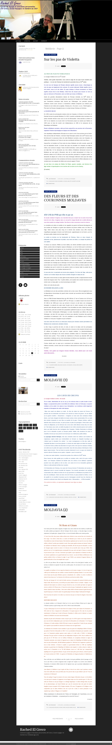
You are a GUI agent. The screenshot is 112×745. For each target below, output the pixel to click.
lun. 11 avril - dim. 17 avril (24, 318)
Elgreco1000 (21, 471)
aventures (29, 428)
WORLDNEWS (22, 509)
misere (71, 707)
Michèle (21, 202)
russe (74, 707)
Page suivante (79, 718)
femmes (21, 431)
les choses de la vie (24, 270)
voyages (65, 181)
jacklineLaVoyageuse (23, 494)
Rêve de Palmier (22, 504)
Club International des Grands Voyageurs (28, 454)
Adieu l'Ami (22, 128)
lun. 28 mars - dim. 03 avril (25, 320)
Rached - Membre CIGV (24, 452)
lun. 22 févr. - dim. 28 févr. (24, 328)
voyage (74, 365)
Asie (21, 250)
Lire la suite (29, 49)
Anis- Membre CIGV (23, 465)
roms (64, 707)
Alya (20, 221)
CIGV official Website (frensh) (25, 456)
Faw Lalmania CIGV (23, 463)
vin (55, 497)
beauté (69, 181)
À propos (27, 41)
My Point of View (24, 274)
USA (31, 425)
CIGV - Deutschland (23, 459)
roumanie (60, 181)
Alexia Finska (21, 481)
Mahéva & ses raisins (23, 506)
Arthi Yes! (21, 482)
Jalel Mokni (22, 230)
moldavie (51, 181)
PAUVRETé (51, 365)
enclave (62, 497)
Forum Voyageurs (23, 500)
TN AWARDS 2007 (22, 511)
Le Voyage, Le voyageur (25, 268)
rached (20, 194)
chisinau (66, 497)
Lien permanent (51, 178)
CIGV (21, 254)
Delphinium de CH (23, 479)
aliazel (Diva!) (21, 498)
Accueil (18, 41)
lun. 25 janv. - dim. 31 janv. (24, 332)
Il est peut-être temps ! (25, 137)
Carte (20, 363)
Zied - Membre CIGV (23, 469)
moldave (56, 707)
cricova (70, 497)
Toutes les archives (25, 334)
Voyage (22, 277)
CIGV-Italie (21, 467)
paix (25, 428)
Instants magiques (23, 475)
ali (19, 184)
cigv (36, 428)
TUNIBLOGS (21, 488)
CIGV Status (23, 256)
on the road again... (23, 486)
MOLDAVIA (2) (56, 510)
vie (33, 428)
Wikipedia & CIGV (22, 477)
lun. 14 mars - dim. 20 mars (25, 324)
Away (20, 212)
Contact (44, 41)
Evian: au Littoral (22, 496)
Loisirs (21, 272)
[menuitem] (19, 41)
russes (64, 365)
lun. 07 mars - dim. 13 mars (25, 326)
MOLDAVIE (60, 365)
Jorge (20, 492)
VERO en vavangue (23, 484)
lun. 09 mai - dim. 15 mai (24, 316)
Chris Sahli (21, 174)
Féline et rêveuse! (22, 490)
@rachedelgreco (22, 441)
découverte (79, 365)
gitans (60, 707)
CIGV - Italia (21, 461)
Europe (22, 261)
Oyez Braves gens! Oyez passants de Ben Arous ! (28, 194)
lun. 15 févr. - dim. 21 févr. (24, 330)
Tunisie (20, 425)
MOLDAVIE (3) (56, 380)
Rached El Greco (33, 729)
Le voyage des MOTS (25, 265)
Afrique (22, 247)
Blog (21, 252)
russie (55, 181)
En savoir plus (73, 743)
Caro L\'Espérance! (23, 507)
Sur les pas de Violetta (61, 59)
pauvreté (73, 181)
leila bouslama (22, 164)
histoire (78, 181)
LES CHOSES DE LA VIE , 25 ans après (29, 103)
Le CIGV (35, 41)
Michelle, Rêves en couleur (25, 502)
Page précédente (58, 718)
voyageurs (26, 425)
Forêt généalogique (24, 263)
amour (20, 428)
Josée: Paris (21, 473)
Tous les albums (25, 304)
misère (55, 365)
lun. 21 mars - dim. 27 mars (25, 322)
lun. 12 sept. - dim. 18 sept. (25, 314)
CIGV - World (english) (23, 457)
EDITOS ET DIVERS (24, 259)
